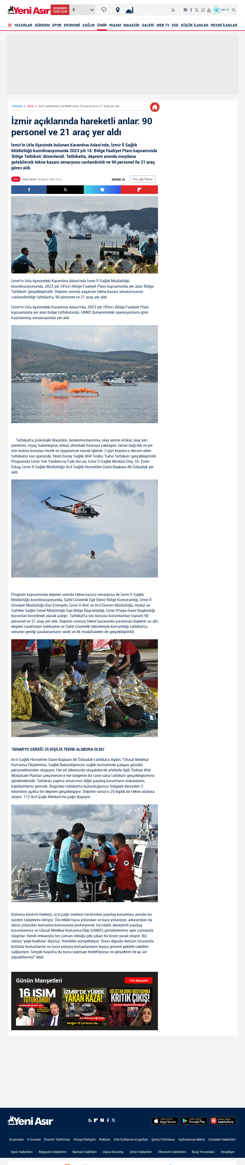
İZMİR (102, 25)
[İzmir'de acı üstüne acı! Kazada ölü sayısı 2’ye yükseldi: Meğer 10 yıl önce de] (84, 1006)
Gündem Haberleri (222, 1139)
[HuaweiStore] (223, 1120)
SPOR (56, 25)
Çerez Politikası (163, 1139)
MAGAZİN (131, 25)
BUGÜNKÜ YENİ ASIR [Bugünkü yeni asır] (60, 9)
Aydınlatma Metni (191, 1139)
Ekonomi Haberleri (172, 1151)
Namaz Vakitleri (84, 1151)
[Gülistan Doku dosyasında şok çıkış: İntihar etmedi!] (130, 1006)
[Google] (143, 179)
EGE (175, 25)
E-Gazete (34, 1139)
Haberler (17, 106)
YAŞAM (115, 25)
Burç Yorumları (203, 1151)
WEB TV (163, 25)
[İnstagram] (203, 8)
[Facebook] (191, 8)
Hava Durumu (113, 1151)
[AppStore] (165, 1120)
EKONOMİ (72, 25)
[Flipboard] (179, 8)
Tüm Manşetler (138, 980)
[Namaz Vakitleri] (136, 10)
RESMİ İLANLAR (224, 25)
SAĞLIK (88, 25)
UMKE (86, 312)
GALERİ (148, 25)
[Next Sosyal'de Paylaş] (185, 8)
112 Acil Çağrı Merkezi (42, 796)
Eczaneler (16, 1139)
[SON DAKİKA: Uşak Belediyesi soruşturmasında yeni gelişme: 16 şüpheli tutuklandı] (38, 1006)
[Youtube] (209, 8)
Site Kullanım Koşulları (131, 1139)
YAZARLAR (23, 25)
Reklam (104, 1139)
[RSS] (173, 8)
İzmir (31, 106)
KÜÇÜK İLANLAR (194, 25)
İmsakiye (227, 1151)
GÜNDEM (42, 25)
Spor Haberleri (22, 1151)
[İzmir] (104, 10)
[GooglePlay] (194, 1120)
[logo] (30, 1120)
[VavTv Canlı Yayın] (221, 9)
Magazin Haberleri (53, 1151)
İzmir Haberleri (141, 1151)
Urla (28, 280)
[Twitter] (197, 8)
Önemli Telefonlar (57, 1139)
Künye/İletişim (85, 1139)
